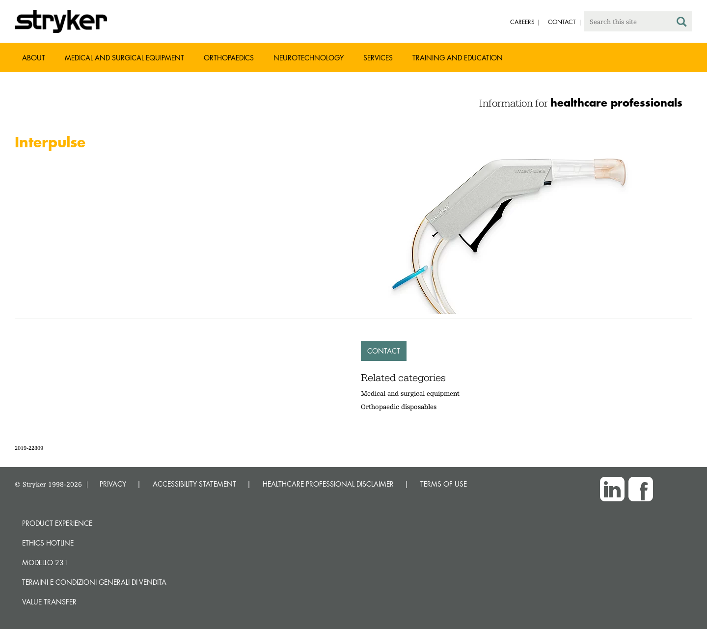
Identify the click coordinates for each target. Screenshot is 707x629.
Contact (383, 351)
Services (378, 57)
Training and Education (457, 57)
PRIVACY (113, 484)
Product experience (57, 523)
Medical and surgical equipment (410, 393)
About (33, 57)
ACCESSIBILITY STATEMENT (194, 484)
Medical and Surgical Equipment (124, 57)
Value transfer (49, 601)
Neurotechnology (308, 57)
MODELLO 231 (45, 562)
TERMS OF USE (443, 484)
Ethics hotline (48, 542)
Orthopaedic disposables (398, 406)
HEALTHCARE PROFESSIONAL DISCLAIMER (328, 484)
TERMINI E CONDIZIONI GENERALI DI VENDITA (94, 582)
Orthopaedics (229, 57)
